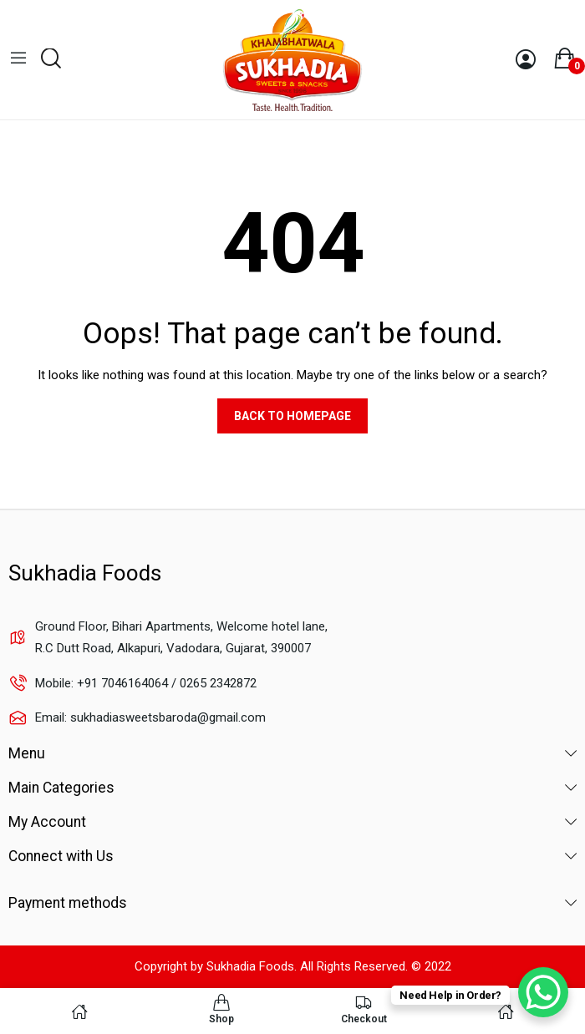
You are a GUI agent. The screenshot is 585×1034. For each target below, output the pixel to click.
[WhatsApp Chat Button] (543, 992)
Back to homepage (292, 416)
